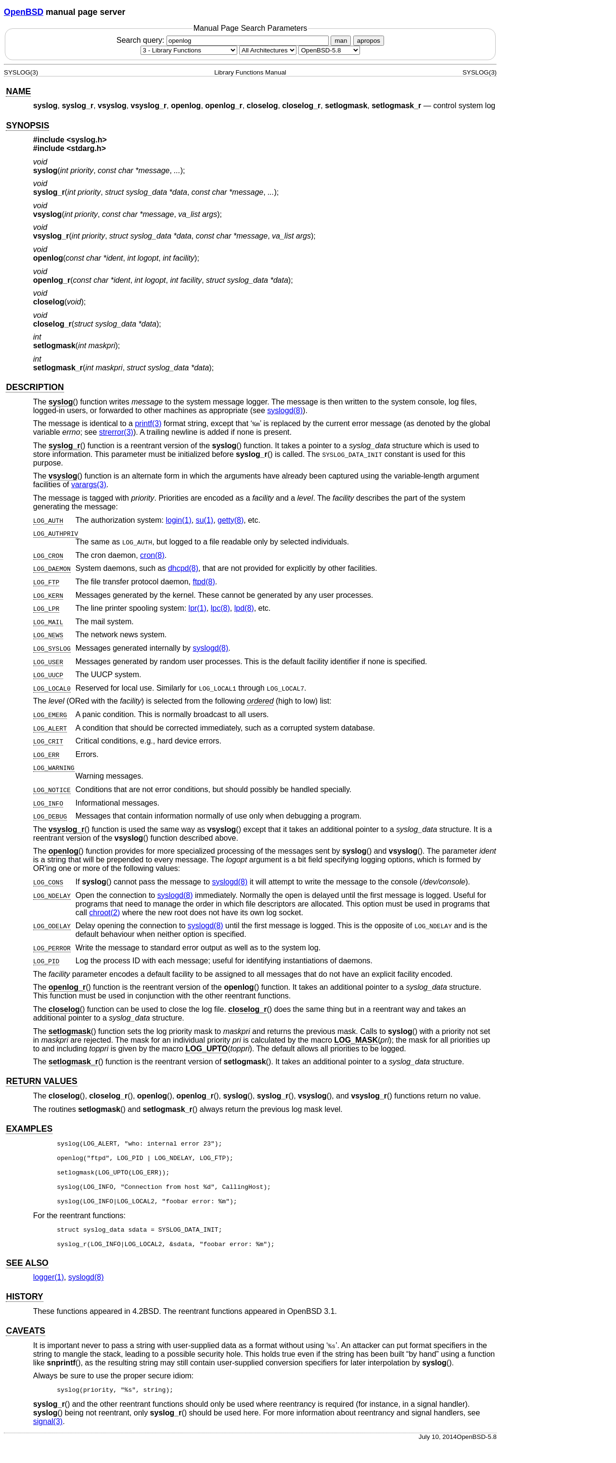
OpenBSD (23, 12)
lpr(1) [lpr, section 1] (197, 608)
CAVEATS (25, 1348)
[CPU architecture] (267, 50)
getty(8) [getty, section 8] (231, 520)
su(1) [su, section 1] (204, 520)
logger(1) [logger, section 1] (48, 1294)
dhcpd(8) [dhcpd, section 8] (183, 568)
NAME (18, 91)
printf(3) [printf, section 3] (148, 423)
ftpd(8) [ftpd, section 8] (203, 582)
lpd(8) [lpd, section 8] (244, 608)
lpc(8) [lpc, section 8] (220, 608)
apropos (368, 40)
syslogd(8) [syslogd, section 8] (285, 410)
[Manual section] (189, 50)
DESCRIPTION (35, 387)
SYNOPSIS (27, 125)
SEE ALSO (27, 1280)
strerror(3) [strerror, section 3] (116, 432)
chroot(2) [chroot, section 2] (104, 912)
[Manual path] (329, 50)
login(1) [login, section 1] (178, 520)
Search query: (223, 40)
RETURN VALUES (41, 1081)
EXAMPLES (29, 1129)
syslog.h (87, 140)
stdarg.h (86, 148)
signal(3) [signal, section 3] (48, 1440)
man (340, 40)
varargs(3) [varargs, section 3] (88, 484)
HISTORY (24, 1314)
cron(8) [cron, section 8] (152, 555)
